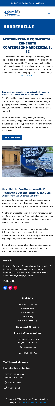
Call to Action (12, 137)
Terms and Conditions (27, 304)
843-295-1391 (27, 76)
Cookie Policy (27, 312)
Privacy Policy (27, 308)
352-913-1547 (14, 388)
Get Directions (30, 347)
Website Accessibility (27, 320)
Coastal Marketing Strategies (33, 402)
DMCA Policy (27, 316)
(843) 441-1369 (30, 353)
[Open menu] (49, 12)
